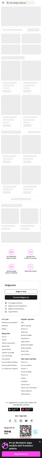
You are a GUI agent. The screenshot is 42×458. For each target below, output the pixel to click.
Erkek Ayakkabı (26, 348)
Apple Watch (25, 342)
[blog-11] (7, 433)
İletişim (4, 329)
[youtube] (26, 422)
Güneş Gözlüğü (26, 372)
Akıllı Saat (24, 332)
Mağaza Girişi (21, 291)
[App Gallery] (27, 409)
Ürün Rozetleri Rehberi (9, 365)
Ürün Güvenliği (7, 356)
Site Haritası (6, 359)
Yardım (4, 340)
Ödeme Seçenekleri (8, 343)
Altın (22, 322)
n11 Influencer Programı (10, 369)
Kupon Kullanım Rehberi (10, 362)
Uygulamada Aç (21, 454)
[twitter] (15, 422)
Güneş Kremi (25, 384)
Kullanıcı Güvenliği (8, 353)
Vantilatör (24, 381)
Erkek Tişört (25, 351)
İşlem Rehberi (6, 349)
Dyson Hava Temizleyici (29, 388)
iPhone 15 (24, 362)
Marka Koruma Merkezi (9, 322)
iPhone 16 (24, 375)
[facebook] (10, 422)
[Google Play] (14, 409)
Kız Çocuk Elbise (26, 365)
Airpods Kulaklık (26, 335)
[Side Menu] (3, 2)
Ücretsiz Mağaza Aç (21, 297)
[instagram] (21, 422)
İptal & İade (6, 346)
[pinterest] (31, 422)
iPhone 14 (24, 329)
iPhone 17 (24, 369)
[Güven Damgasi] (35, 432)
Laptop (23, 378)
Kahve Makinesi (26, 391)
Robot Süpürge (26, 326)
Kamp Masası (25, 394)
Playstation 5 (25, 338)
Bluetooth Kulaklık (27, 345)
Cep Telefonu (25, 354)
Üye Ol (4, 337)
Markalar (5, 326)
